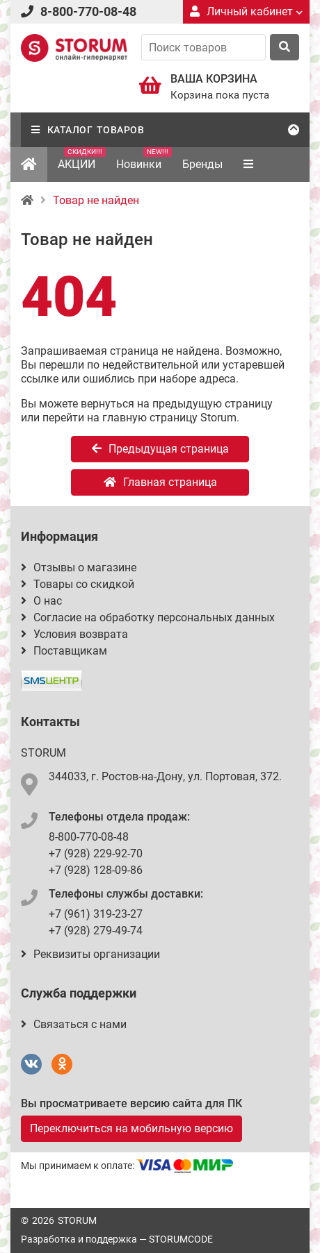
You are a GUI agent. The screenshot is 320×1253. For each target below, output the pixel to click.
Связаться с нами (74, 1024)
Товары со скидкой (77, 584)
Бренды (202, 164)
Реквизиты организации (90, 954)
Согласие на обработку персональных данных (148, 617)
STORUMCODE (181, 1239)
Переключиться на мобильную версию (131, 1128)
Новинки (144, 159)
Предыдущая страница (160, 448)
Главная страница (160, 482)
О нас (41, 600)
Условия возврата (74, 634)
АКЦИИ (82, 159)
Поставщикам (64, 650)
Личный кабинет (246, 11)
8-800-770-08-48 (88, 11)
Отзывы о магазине (78, 567)
